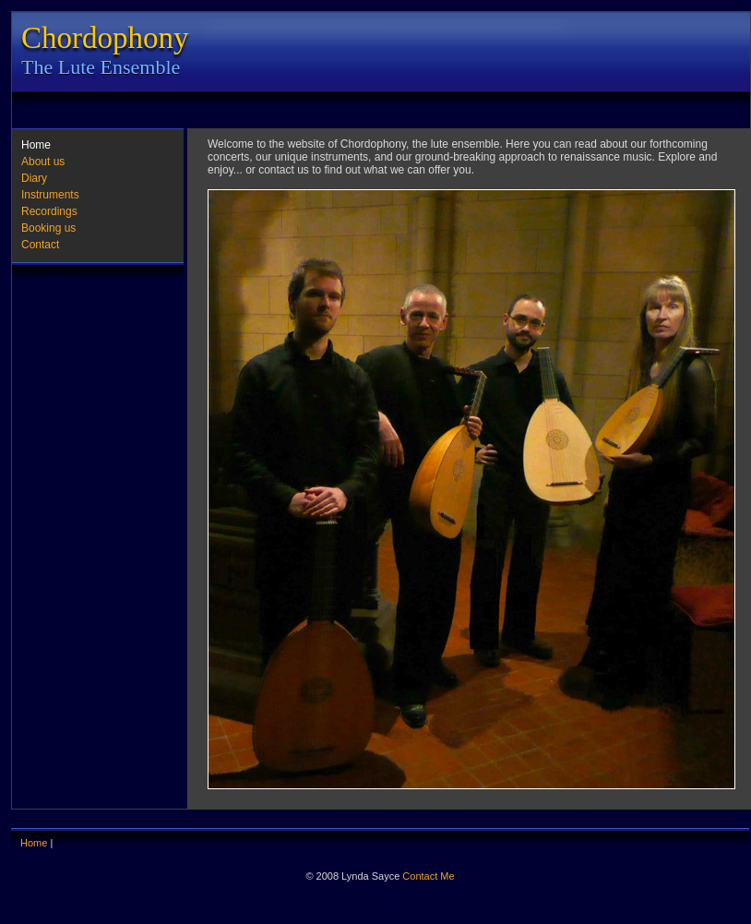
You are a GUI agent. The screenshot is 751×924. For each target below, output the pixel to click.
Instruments (50, 194)
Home (36, 144)
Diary (34, 178)
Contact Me (428, 876)
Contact (40, 244)
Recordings (49, 211)
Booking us (48, 228)
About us (43, 161)
